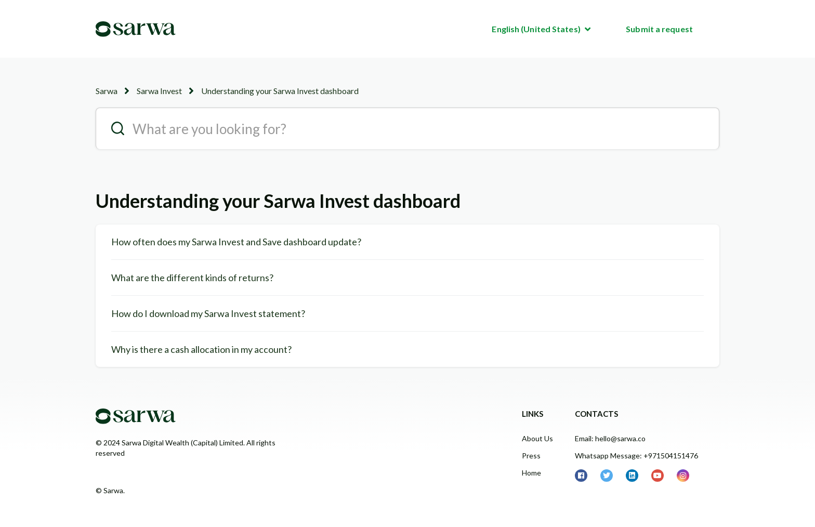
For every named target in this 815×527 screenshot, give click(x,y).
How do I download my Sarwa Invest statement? (208, 313)
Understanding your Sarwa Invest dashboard (280, 91)
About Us (537, 438)
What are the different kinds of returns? (192, 277)
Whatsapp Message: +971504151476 (636, 455)
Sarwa (106, 91)
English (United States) (537, 29)
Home (531, 472)
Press (531, 455)
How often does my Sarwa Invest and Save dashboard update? (236, 241)
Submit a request (659, 29)
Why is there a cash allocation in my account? (201, 349)
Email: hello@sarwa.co (610, 438)
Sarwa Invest (159, 91)
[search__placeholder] (407, 128)
